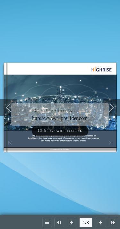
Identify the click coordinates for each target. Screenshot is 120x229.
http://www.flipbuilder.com (60, 118)
